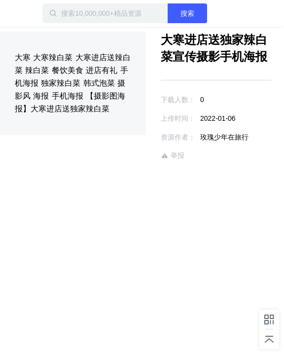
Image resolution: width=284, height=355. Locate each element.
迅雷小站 (52, 13)
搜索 (205, 13)
